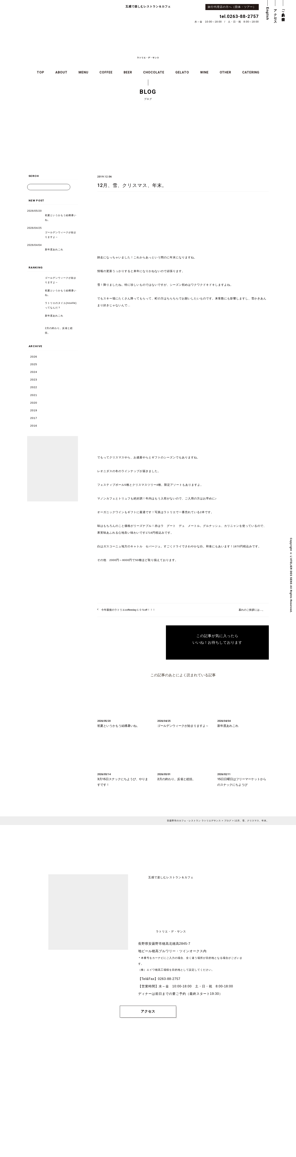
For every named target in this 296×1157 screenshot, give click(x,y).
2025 (33, 364)
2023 (33, 379)
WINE (204, 72)
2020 (33, 402)
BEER (128, 72)
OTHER (225, 72)
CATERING (250, 72)
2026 (33, 356)
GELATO (182, 72)
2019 (33, 410)
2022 (33, 387)
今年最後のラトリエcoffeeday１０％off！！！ (129, 609)
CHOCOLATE (153, 72)
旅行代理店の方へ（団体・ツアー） (233, 6)
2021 (33, 395)
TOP (40, 72)
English (267, 13)
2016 (33, 425)
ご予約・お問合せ (283, 13)
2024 (33, 371)
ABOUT (61, 72)
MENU (83, 72)
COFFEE (106, 72)
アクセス (275, 14)
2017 (33, 418)
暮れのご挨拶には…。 (251, 609)
